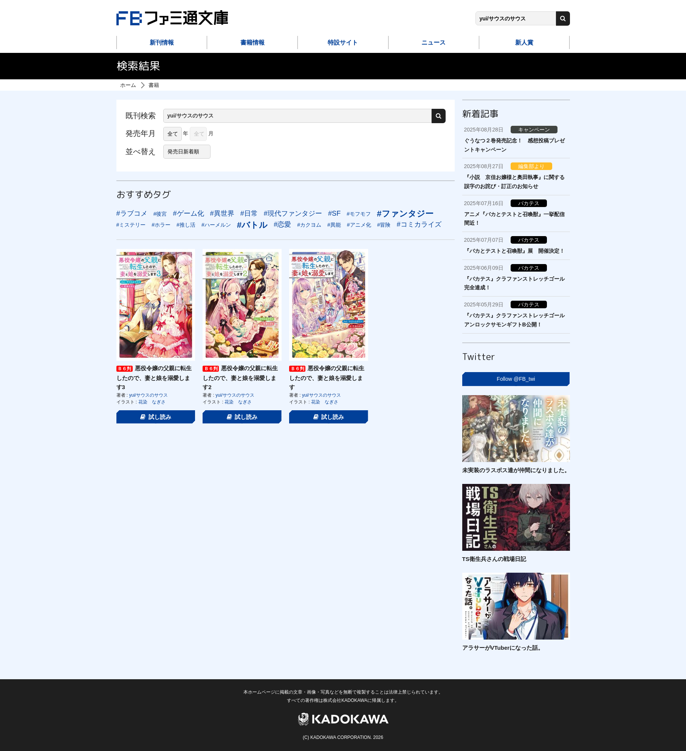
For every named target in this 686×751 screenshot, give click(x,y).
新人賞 (524, 42)
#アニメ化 (359, 225)
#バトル (252, 225)
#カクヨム (309, 225)
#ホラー (161, 225)
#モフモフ (359, 214)
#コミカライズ (418, 224)
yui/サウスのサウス (148, 395)
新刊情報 (162, 42)
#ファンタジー (405, 213)
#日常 (249, 213)
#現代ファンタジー (293, 213)
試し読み (155, 417)
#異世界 (222, 213)
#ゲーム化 (188, 213)
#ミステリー (131, 225)
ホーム (128, 85)
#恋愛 (282, 224)
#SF (334, 213)
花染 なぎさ (152, 402)
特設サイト (343, 42)
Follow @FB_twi (516, 379)
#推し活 (186, 225)
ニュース (433, 42)
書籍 (154, 85)
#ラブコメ (131, 213)
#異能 (334, 225)
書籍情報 (252, 42)
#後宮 (160, 214)
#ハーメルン (216, 225)
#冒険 (384, 225)
